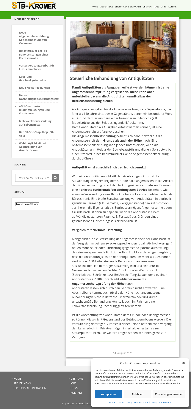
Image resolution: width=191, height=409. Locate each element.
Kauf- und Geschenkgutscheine (32, 78)
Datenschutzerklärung (120, 402)
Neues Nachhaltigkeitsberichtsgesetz (39, 96)
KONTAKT (173, 6)
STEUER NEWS (106, 6)
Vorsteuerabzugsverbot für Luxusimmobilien (36, 67)
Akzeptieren (108, 394)
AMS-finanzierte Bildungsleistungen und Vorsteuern (34, 110)
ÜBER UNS (148, 6)
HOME (95, 6)
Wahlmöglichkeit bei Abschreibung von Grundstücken (32, 146)
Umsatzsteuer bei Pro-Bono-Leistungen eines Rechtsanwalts (33, 54)
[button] (183, 363)
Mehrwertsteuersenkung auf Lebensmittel (35, 122)
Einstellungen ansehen (169, 394)
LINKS (164, 6)
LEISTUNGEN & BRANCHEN (128, 6)
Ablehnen (137, 394)
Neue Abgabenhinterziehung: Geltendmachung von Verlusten (34, 38)
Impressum (165, 402)
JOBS (156, 6)
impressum (68, 403)
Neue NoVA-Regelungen (34, 87)
